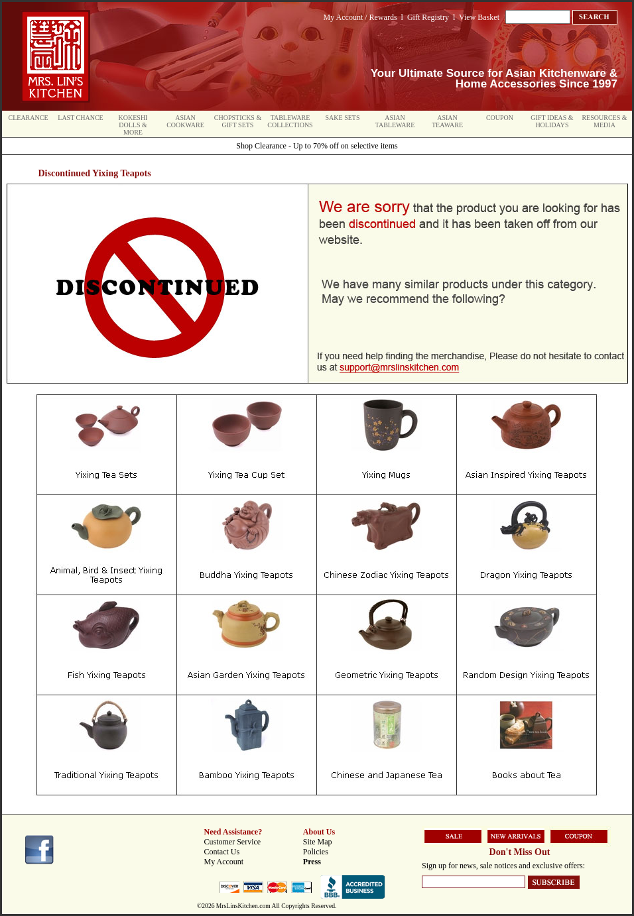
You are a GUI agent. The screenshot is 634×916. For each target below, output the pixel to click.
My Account (224, 861)
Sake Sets (343, 117)
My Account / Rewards (360, 17)
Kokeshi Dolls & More (133, 125)
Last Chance (80, 117)
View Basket (479, 17)
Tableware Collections (289, 121)
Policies (315, 851)
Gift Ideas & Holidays (552, 121)
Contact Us (222, 851)
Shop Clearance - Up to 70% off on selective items (316, 145)
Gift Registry (428, 17)
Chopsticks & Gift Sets (237, 121)
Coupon (499, 117)
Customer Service (232, 841)
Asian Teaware (447, 121)
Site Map (317, 841)
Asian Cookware (185, 121)
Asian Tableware (395, 121)
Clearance (28, 117)
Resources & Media (604, 121)
